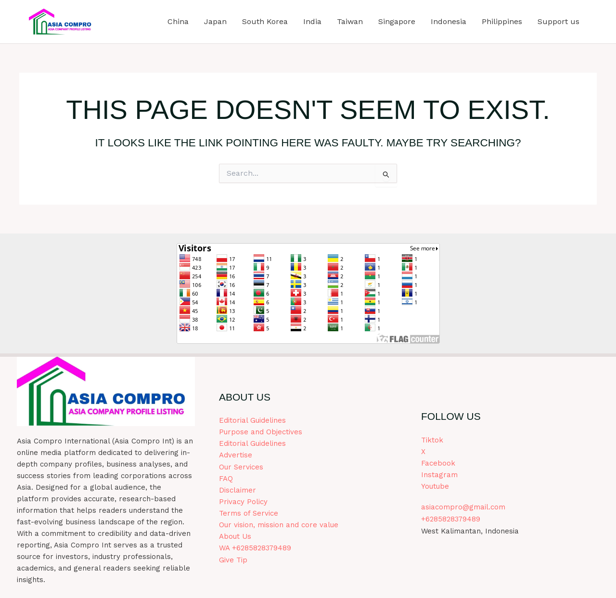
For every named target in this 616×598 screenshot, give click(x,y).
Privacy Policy (243, 501)
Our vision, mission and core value (278, 524)
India (312, 21)
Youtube (435, 486)
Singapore (396, 21)
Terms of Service (248, 513)
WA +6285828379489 (255, 548)
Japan (215, 21)
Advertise (235, 455)
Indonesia (448, 21)
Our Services (241, 467)
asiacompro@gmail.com (463, 507)
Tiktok (432, 440)
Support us (558, 21)
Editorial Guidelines (252, 420)
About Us (235, 536)
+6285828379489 (450, 519)
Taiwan (350, 21)
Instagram (439, 475)
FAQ (226, 478)
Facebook (438, 463)
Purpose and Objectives (260, 432)
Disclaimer (237, 490)
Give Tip (233, 559)
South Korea (265, 21)
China (178, 21)
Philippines (502, 21)
